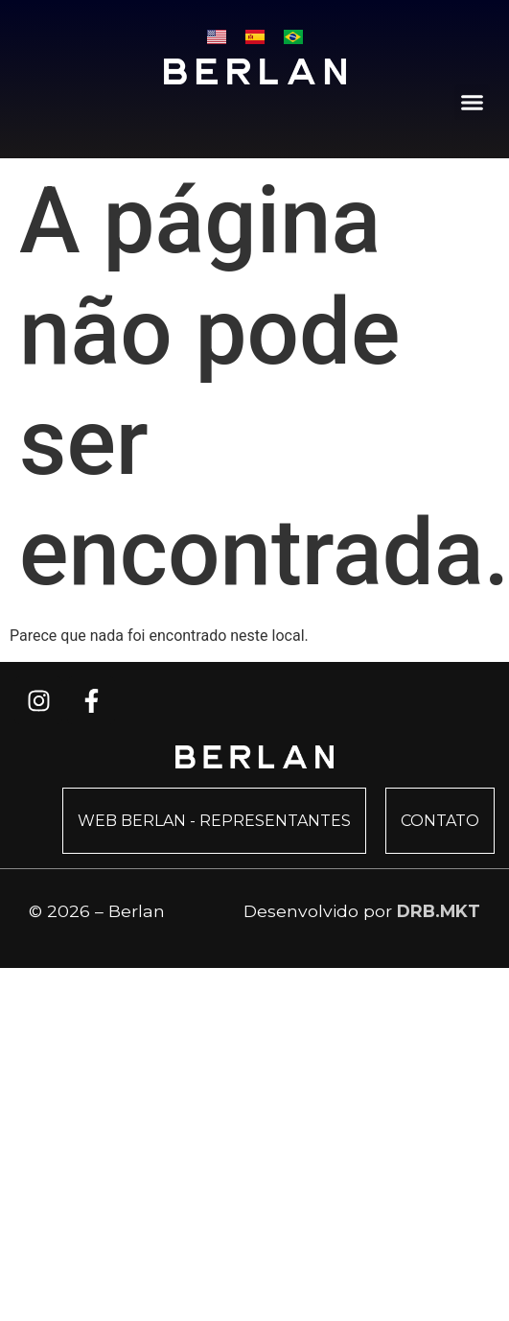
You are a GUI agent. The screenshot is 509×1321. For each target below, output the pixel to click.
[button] (472, 102)
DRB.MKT (438, 911)
